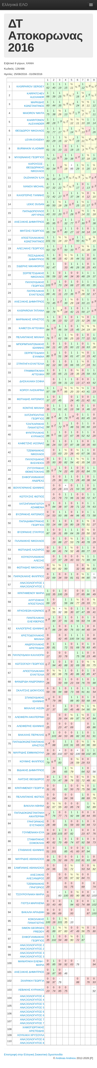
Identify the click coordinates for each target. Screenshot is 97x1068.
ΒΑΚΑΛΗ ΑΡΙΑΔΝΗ (32, 912)
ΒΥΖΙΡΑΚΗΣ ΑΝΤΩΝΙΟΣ (30, 514)
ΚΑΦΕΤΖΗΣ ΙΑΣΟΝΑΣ (31, 443)
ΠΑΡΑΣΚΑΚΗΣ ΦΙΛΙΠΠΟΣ (28, 576)
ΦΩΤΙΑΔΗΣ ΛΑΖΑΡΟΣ (31, 549)
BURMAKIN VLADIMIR (30, 148)
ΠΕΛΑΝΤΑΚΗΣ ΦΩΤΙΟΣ (30, 796)
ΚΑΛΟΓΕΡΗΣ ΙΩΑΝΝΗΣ (30, 628)
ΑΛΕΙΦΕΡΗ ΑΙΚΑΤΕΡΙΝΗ (29, 717)
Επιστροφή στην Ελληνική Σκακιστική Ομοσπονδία (33, 1054)
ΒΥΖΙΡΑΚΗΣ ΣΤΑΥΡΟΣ (30, 532)
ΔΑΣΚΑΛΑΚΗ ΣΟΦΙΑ (31, 381)
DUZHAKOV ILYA (34, 177)
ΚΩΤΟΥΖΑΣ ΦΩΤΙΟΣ (31, 496)
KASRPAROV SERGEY (30, 86)
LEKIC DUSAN (35, 204)
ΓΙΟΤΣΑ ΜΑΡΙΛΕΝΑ (32, 903)
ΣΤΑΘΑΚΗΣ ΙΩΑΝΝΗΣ (31, 849)
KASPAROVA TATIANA (30, 310)
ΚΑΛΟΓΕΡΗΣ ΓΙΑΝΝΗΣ (30, 195)
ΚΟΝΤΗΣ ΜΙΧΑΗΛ (33, 407)
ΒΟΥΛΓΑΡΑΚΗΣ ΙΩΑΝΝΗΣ (28, 487)
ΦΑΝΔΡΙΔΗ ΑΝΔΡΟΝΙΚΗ (29, 681)
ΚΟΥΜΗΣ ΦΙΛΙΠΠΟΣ (32, 761)
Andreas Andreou (66, 1058)
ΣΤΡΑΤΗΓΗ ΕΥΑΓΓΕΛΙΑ (30, 363)
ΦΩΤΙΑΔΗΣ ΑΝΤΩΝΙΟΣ (30, 399)
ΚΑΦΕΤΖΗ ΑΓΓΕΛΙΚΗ (31, 328)
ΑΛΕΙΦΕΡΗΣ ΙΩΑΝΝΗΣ (30, 726)
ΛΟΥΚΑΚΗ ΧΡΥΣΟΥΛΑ (30, 1035)
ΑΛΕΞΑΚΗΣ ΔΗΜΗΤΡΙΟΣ (29, 221)
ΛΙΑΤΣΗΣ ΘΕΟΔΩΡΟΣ (31, 779)
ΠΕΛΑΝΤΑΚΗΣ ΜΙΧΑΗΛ (30, 337)
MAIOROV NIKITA (33, 113)
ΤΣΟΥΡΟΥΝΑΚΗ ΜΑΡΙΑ (30, 894)
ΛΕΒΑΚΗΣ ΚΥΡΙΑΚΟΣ (31, 989)
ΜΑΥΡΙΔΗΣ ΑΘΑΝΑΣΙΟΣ (29, 858)
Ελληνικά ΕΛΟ (15, 4)
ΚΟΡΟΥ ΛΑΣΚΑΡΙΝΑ (32, 390)
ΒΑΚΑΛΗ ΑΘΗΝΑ (34, 805)
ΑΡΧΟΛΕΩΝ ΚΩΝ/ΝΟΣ (30, 610)
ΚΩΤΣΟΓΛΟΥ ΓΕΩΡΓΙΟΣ (29, 663)
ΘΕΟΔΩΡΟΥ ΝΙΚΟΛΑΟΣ (29, 130)
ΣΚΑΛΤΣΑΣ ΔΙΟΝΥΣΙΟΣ (30, 690)
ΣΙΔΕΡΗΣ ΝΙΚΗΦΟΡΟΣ (30, 266)
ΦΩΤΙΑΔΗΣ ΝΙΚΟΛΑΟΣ (30, 567)
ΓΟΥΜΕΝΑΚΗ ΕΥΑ (33, 832)
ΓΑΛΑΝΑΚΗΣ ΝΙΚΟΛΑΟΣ (29, 540)
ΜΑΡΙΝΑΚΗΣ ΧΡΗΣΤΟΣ (30, 319)
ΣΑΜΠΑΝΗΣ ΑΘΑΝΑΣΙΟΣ (29, 867)
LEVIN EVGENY (34, 139)
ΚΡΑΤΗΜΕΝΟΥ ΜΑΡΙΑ (30, 593)
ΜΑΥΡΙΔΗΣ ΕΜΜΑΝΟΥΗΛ (28, 752)
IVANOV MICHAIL (33, 186)
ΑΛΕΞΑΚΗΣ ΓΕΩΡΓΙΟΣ (30, 248)
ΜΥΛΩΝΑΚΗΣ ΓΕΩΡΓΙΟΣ (29, 157)
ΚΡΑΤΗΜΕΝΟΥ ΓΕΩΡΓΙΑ (29, 788)
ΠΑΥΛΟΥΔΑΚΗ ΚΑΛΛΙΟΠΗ (28, 655)
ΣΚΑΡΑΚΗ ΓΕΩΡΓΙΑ (32, 980)
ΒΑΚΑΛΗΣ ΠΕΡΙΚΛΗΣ (31, 734)
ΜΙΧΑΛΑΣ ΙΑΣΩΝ (34, 708)
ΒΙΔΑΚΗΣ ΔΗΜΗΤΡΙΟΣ (30, 770)
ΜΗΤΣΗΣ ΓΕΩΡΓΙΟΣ (32, 230)
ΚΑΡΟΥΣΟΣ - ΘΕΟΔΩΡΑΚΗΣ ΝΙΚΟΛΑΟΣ (35, 167)
